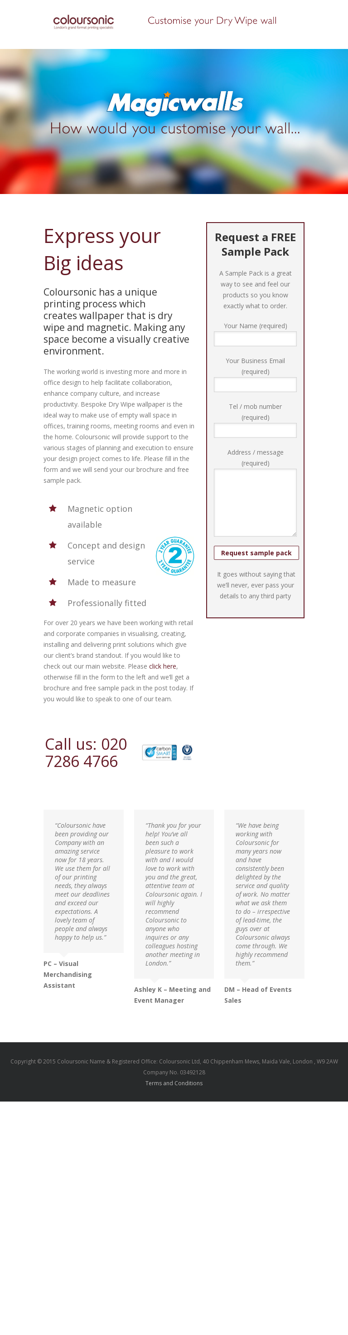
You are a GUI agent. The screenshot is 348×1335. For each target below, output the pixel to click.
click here (162, 666)
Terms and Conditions (174, 1083)
